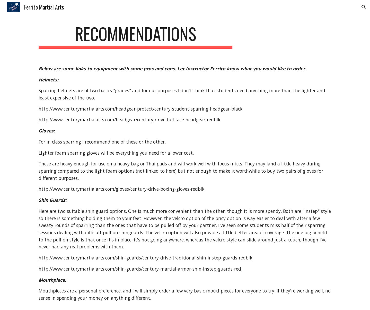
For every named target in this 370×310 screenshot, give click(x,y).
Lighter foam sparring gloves (69, 153)
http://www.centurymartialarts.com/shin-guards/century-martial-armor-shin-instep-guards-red (140, 269)
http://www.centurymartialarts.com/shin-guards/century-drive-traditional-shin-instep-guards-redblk (145, 258)
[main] (136, 36)
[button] (364, 7)
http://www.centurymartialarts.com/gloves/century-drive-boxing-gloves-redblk (121, 189)
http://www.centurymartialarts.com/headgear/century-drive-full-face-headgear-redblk (129, 119)
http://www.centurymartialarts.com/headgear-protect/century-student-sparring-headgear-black (140, 109)
